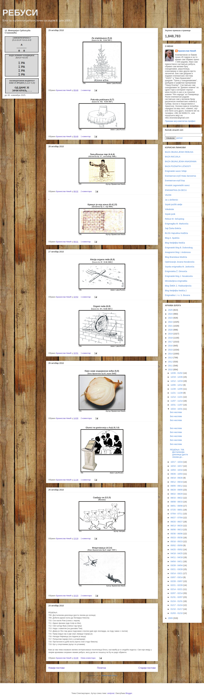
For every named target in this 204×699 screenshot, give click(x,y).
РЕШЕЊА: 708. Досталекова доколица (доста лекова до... (179, 453)
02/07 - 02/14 (176, 593)
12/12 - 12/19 (176, 381)
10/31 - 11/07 (176, 405)
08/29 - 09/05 (176, 490)
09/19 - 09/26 (176, 478)
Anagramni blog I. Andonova (178, 252)
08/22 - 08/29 (176, 494)
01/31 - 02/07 (176, 597)
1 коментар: (86, 90)
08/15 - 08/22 (176, 498)
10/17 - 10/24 (176, 462)
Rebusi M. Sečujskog (174, 219)
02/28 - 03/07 (176, 581)
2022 (170, 322)
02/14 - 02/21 (176, 589)
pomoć (179, 138)
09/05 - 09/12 (176, 486)
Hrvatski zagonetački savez (177, 185)
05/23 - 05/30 (176, 537)
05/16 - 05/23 (176, 541)
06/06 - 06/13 (176, 529)
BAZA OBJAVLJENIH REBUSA (179, 152)
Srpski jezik (170, 214)
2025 (170, 310)
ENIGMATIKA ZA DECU (176, 190)
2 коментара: (87, 191)
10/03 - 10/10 (176, 470)
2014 (170, 353)
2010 (170, 369)
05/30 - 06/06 (176, 533)
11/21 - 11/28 (176, 393)
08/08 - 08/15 (176, 502)
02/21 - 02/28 (176, 585)
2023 (170, 318)
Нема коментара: (88, 658)
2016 (170, 345)
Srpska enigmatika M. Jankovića (179, 266)
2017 (170, 342)
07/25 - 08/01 (176, 510)
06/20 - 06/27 (176, 521)
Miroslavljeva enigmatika (176, 281)
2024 (170, 314)
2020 (170, 330)
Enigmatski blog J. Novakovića (179, 276)
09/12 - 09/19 (176, 482)
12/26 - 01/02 (176, 373)
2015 (170, 350)
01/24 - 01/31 (176, 601)
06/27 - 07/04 (176, 517)
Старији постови (147, 668)
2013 (170, 357)
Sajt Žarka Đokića (173, 228)
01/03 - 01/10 (176, 613)
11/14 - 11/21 (176, 397)
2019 (170, 334)
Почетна (101, 668)
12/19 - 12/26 (176, 377)
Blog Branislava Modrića (176, 257)
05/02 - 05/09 (176, 545)
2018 (170, 338)
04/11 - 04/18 (176, 557)
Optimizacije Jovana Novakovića (179, 262)
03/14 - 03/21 (176, 573)
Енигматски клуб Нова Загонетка (180, 176)
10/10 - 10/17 (176, 466)
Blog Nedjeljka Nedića (175, 243)
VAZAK (168, 195)
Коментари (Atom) (109, 675)
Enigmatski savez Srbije (176, 171)
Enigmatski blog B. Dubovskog (179, 247)
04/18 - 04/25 (176, 553)
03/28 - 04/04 (176, 565)
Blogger (129, 693)
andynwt (110, 693)
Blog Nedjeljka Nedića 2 (176, 290)
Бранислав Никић (187, 51)
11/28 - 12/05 (176, 389)
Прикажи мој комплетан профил (180, 121)
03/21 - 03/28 (176, 569)
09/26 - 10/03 (176, 474)
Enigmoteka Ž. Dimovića (176, 271)
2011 (170, 365)
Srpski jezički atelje (173, 204)
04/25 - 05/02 (176, 549)
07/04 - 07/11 (176, 513)
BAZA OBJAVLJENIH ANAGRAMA (180, 161)
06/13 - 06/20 (176, 525)
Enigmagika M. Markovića (176, 224)
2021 (170, 326)
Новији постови (56, 668)
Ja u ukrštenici (171, 200)
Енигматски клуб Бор (175, 180)
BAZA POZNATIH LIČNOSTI (178, 166)
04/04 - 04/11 (176, 561)
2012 (170, 362)
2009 (170, 618)
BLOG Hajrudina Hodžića (176, 233)
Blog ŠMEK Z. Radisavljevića (178, 286)
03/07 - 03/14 (176, 577)
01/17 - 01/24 (176, 605)
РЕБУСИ (20, 12)
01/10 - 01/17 (176, 609)
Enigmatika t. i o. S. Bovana (177, 295)
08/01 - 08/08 (176, 506)
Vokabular (169, 209)
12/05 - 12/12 (176, 385)
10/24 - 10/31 (176, 409)
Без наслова (176, 412)
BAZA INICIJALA (172, 156)
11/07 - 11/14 (176, 401)
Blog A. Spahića (172, 238)
